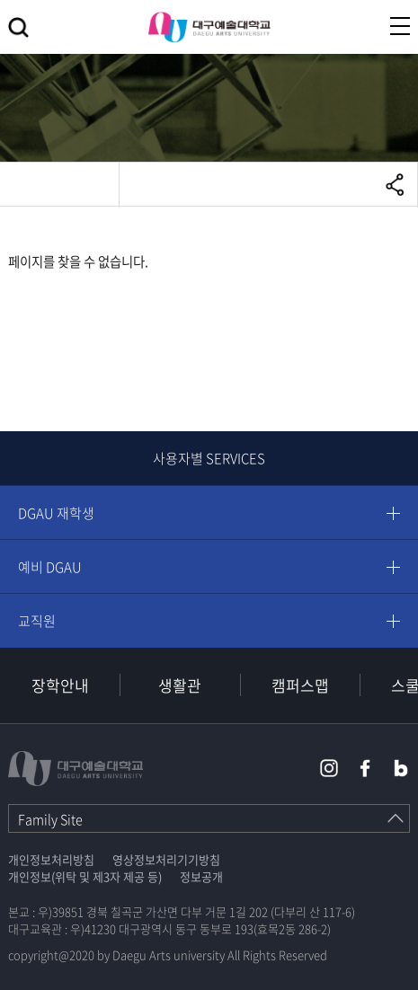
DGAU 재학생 (56, 513)
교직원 (37, 621)
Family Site (50, 819)
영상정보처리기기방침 (166, 859)
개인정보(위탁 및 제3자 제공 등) (85, 876)
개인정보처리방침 (51, 859)
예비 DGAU (50, 567)
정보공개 (201, 876)
